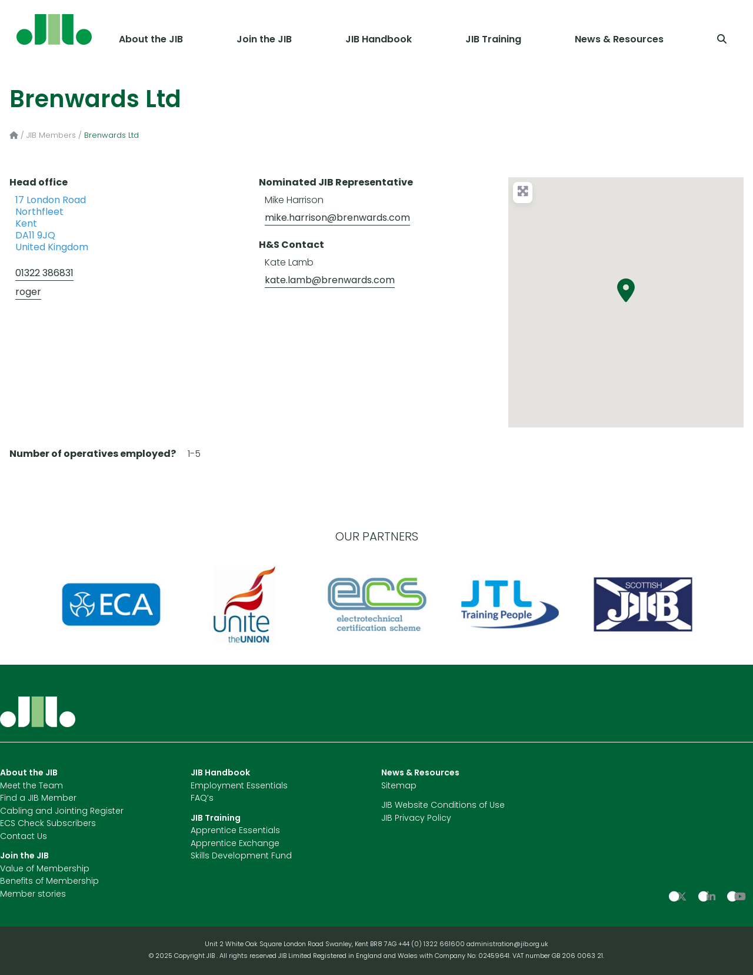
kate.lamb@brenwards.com (330, 281)
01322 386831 (44, 273)
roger (28, 292)
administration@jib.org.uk (507, 944)
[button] (626, 290)
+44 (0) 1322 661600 (432, 944)
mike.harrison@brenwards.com (337, 218)
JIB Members (51, 136)
